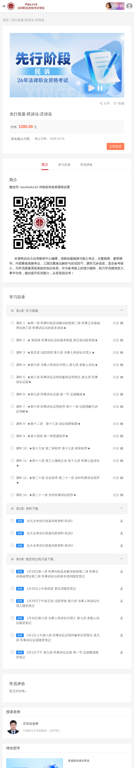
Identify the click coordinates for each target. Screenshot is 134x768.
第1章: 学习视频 (27, 310)
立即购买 (115, 146)
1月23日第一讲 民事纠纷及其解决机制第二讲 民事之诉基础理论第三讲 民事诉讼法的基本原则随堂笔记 (57, 574)
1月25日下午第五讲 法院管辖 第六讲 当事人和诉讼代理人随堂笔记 (57, 603)
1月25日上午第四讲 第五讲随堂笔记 (46, 589)
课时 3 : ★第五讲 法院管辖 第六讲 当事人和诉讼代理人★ (55, 352)
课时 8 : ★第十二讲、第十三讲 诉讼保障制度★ (48, 423)
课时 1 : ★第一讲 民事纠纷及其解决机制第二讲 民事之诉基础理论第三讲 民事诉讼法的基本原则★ (58, 325)
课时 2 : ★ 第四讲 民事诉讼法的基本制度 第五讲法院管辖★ (57, 340)
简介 (44, 164)
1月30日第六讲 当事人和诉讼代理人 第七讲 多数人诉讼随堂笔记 (57, 620)
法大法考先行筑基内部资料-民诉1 (44, 521)
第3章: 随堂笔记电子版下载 (35, 559)
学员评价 (86, 164)
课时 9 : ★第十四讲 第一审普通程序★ (42, 436)
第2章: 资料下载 (27, 508)
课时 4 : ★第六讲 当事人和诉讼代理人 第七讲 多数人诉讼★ (57, 365)
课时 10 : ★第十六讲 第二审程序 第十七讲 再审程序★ (53, 448)
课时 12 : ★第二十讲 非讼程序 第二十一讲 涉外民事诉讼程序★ (58, 480)
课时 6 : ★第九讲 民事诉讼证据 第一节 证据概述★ (51, 394)
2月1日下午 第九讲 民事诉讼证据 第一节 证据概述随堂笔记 (57, 655)
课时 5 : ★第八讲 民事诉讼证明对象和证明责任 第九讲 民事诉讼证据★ (57, 379)
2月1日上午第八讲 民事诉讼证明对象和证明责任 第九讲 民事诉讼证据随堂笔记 (58, 637)
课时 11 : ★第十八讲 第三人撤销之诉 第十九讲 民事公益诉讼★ (58, 463)
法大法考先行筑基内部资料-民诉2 (44, 533)
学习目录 (64, 164)
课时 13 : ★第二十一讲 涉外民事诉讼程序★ (46, 495)
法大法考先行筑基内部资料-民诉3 (44, 545)
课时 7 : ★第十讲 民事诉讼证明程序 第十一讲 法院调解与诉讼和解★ (57, 409)
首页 (6, 20)
